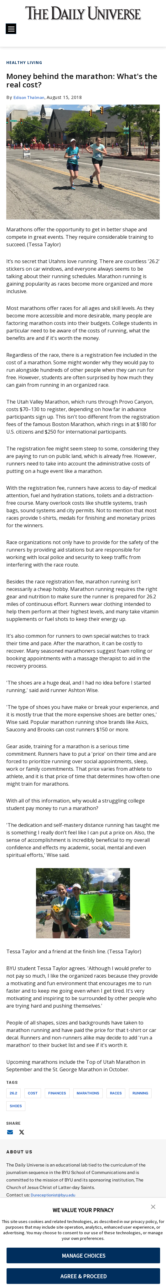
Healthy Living (24, 62)
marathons (88, 1093)
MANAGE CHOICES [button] (83, 1255)
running (140, 1093)
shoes (16, 1106)
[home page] (83, 16)
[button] (153, 1207)
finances (57, 1093)
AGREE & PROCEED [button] (83, 1276)
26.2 (13, 1093)
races (116, 1093)
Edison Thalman (30, 97)
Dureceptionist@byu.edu (56, 1194)
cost (33, 1093)
